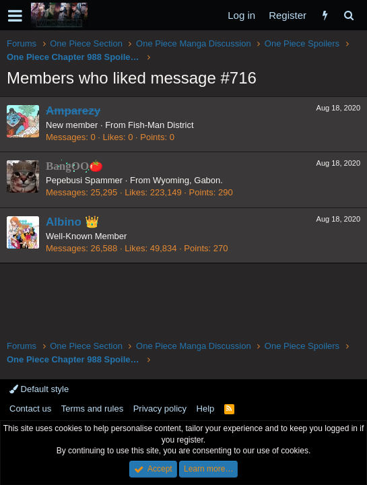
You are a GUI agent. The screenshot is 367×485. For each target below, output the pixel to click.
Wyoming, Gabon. (188, 180)
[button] (15, 15)
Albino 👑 (72, 222)
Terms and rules (92, 408)
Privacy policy (160, 408)
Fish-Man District (161, 125)
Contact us (30, 408)
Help (206, 408)
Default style (39, 389)
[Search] (348, 15)
